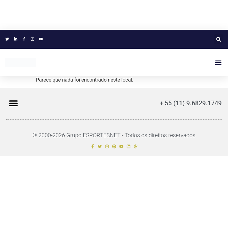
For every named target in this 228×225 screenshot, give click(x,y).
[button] (218, 39)
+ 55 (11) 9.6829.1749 (191, 103)
